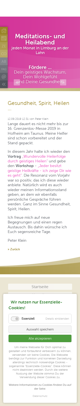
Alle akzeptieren (40, 338)
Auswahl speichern (40, 329)
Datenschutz (40, 396)
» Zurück (14, 249)
